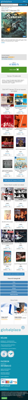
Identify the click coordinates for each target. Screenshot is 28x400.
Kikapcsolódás (6, 7)
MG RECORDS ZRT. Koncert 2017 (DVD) (20, 243)
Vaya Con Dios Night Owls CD (20, 221)
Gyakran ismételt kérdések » (6, 369)
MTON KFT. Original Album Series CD (7, 150)
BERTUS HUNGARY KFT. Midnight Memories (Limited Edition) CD (7, 243)
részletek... (3, 42)
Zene (11, 7)
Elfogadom (4, 398)
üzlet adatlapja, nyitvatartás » (7, 58)
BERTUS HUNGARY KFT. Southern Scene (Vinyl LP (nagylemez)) (21, 108)
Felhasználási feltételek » (5, 374)
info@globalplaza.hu (4, 389)
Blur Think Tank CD (7, 200)
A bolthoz (5, 112)
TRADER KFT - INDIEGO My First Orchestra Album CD (20, 171)
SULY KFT (6, 8)
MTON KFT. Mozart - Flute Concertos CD (7, 108)
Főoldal (2, 7)
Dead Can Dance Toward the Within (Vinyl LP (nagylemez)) (7, 171)
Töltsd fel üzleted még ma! (6, 346)
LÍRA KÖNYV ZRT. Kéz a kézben (7, 221)
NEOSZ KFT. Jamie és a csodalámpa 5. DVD (7, 264)
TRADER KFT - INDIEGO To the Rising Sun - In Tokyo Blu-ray (7, 129)
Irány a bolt (14, 69)
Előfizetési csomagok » (5, 370)
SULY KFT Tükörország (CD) (21, 149)
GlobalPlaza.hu (3, 364)
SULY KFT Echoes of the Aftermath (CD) (20, 264)
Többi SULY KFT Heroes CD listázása (14, 180)
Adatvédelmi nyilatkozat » (5, 372)
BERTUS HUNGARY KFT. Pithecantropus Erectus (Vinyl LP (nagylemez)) (20, 129)
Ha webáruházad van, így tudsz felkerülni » (8, 348)
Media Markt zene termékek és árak (14, 274)
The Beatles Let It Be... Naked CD (20, 200)
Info (9, 112)
